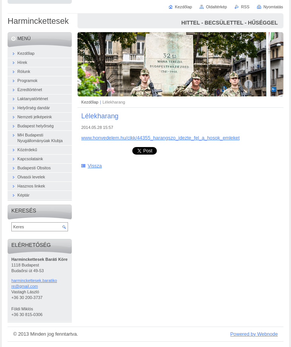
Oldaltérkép (216, 7)
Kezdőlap (89, 102)
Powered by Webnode (254, 334)
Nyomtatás (273, 7)
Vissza (95, 166)
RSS (245, 7)
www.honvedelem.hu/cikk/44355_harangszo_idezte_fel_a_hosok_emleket (160, 138)
